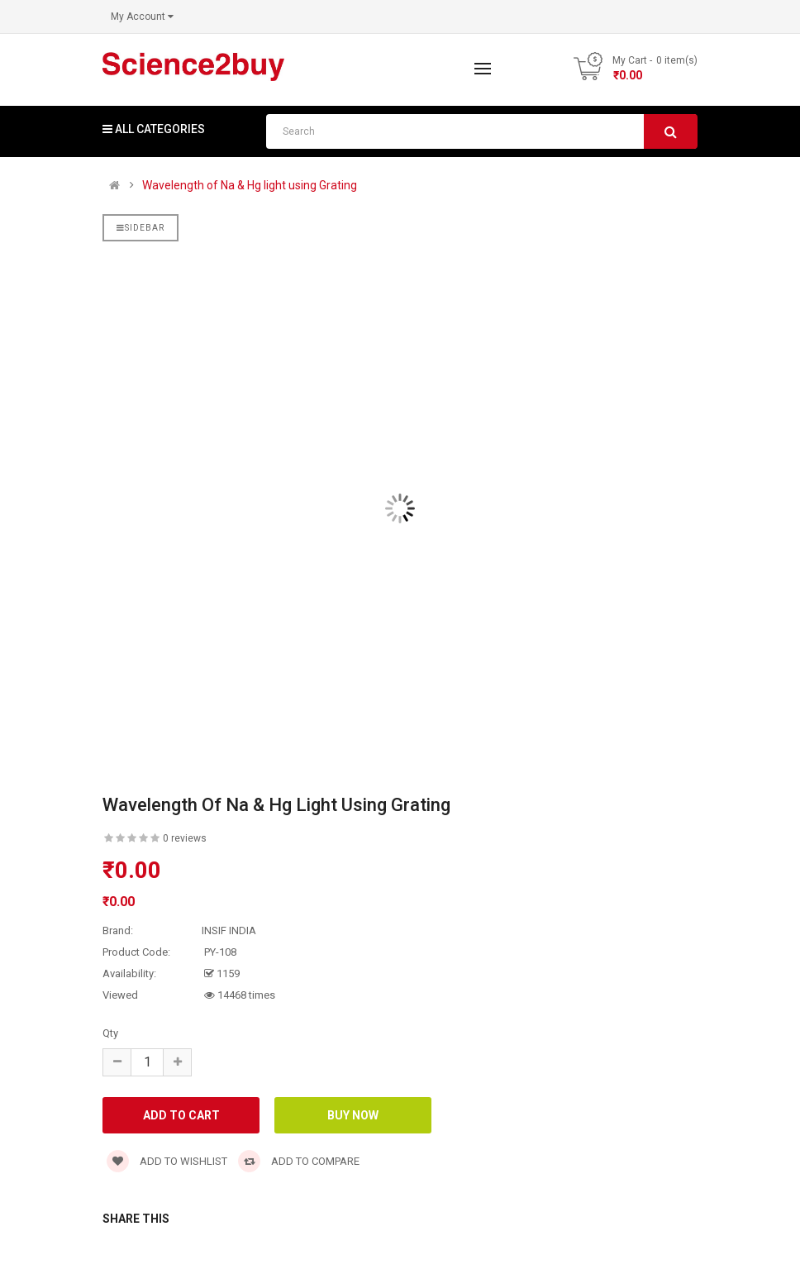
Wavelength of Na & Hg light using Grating (249, 185)
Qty (110, 1033)
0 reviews (185, 838)
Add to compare (299, 1161)
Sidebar (140, 227)
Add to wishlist (167, 1161)
